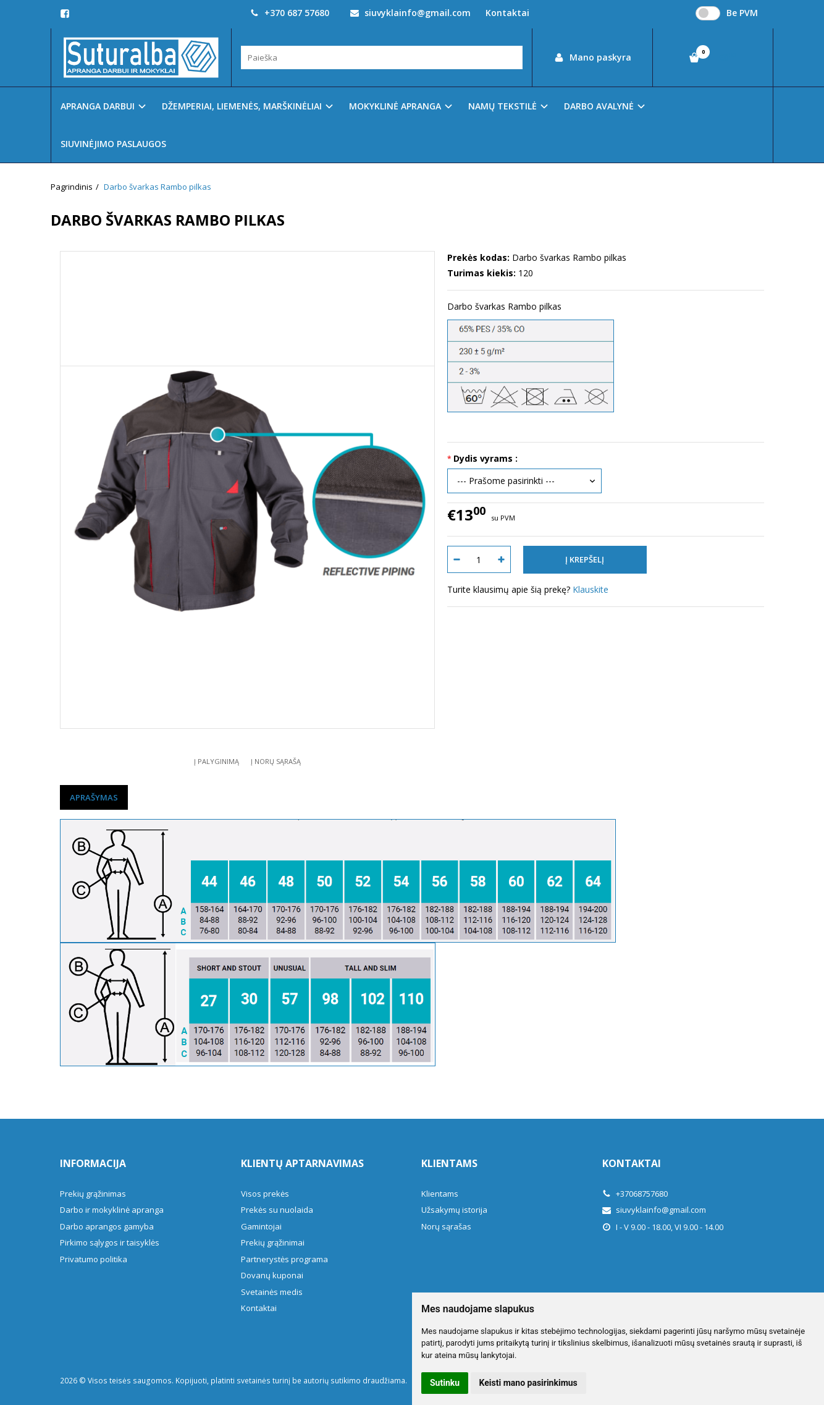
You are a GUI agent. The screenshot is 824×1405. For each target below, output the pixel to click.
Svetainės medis (272, 1291)
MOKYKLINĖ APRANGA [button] (395, 106)
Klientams (449, 1163)
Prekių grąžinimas (93, 1193)
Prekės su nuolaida (277, 1209)
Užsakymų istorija (454, 1209)
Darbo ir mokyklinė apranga (112, 1209)
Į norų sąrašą (276, 761)
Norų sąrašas (446, 1226)
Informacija (93, 1163)
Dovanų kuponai (272, 1275)
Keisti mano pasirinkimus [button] (528, 1383)
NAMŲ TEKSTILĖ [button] (502, 106)
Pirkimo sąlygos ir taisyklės (109, 1242)
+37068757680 (635, 1193)
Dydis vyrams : (485, 458)
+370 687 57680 (289, 13)
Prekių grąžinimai (273, 1242)
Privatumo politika (93, 1259)
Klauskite (590, 589)
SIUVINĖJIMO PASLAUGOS (113, 144)
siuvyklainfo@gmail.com (410, 13)
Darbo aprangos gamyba (107, 1226)
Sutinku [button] (445, 1383)
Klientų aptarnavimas (302, 1163)
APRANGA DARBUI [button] (98, 106)
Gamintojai (261, 1226)
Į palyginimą (216, 761)
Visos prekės (265, 1193)
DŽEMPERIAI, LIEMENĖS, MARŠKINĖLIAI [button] (242, 106)
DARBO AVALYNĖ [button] (599, 106)
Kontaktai (507, 13)
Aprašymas (94, 797)
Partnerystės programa (284, 1259)
